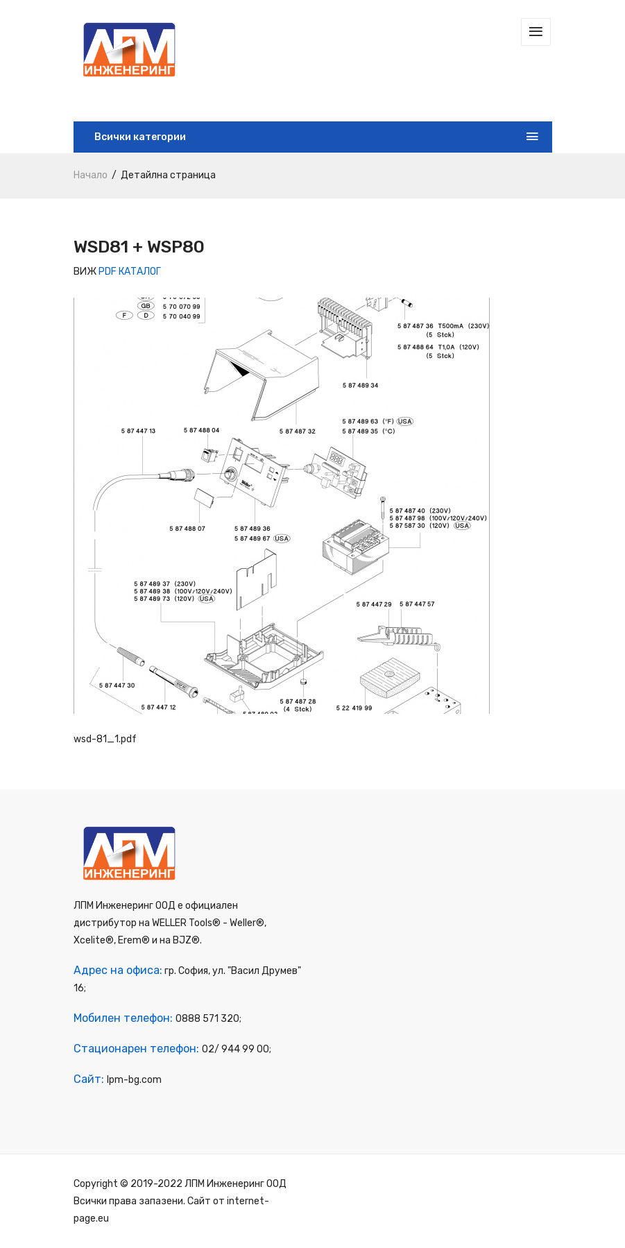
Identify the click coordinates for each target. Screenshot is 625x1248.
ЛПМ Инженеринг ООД (235, 1184)
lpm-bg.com (134, 1080)
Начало (91, 175)
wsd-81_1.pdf (105, 739)
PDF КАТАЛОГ (130, 271)
